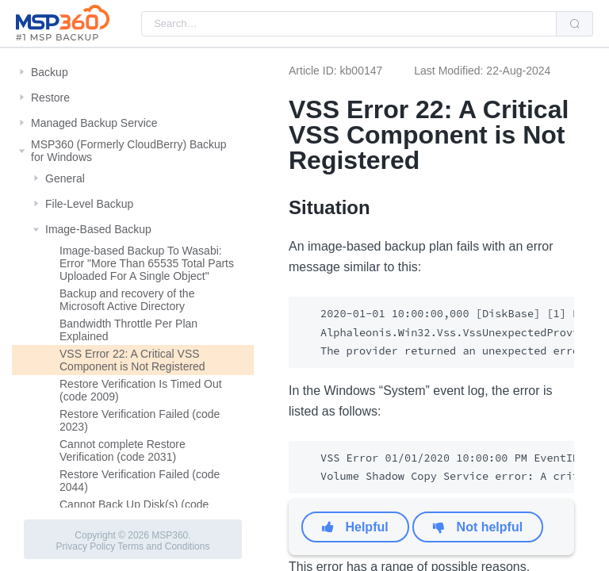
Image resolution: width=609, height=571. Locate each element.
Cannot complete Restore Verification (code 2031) (122, 450)
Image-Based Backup (98, 229)
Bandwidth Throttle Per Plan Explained (128, 330)
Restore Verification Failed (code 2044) (139, 480)
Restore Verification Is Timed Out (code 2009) (140, 390)
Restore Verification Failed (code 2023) (139, 420)
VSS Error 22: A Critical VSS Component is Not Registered (132, 360)
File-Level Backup (89, 203)
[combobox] (349, 23)
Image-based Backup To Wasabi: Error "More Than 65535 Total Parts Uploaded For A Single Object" (146, 263)
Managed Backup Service (94, 123)
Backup (49, 72)
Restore (50, 97)
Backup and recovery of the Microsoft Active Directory (126, 299)
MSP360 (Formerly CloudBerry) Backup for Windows (129, 150)
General (65, 178)
